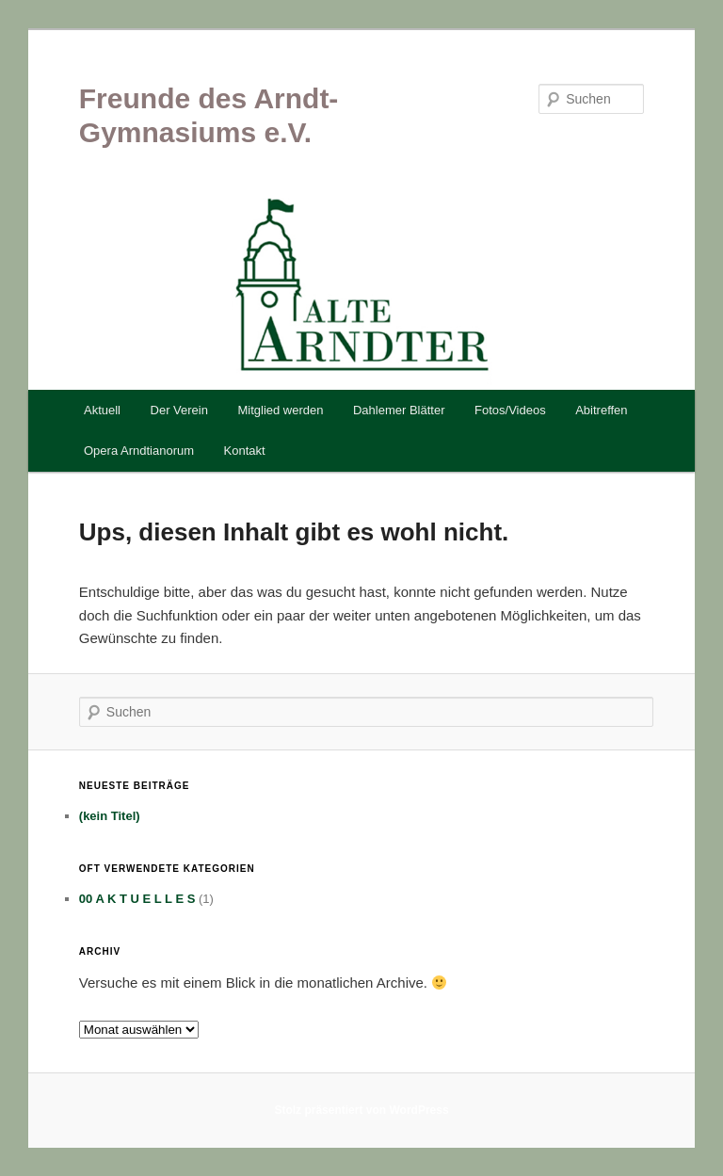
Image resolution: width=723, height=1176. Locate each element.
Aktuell (102, 410)
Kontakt (244, 450)
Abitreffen (601, 410)
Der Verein (179, 410)
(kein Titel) (109, 816)
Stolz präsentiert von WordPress (361, 1110)
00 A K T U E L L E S (137, 899)
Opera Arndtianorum (139, 450)
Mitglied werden (280, 410)
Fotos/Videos (510, 410)
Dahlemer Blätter (399, 410)
